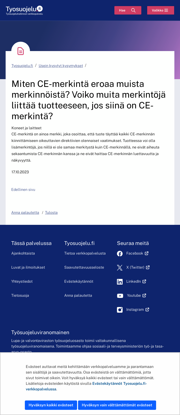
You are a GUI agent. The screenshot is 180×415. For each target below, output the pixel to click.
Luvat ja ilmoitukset (28, 267)
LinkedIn (136, 281)
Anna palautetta (78, 295)
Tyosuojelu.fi (22, 65)
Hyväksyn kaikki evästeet (51, 405)
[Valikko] (160, 10)
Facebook (137, 253)
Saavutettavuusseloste (84, 267)
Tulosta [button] (51, 212)
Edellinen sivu (23, 189)
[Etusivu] (24, 10)
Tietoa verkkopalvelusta (85, 253)
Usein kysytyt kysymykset (61, 65)
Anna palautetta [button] (25, 212)
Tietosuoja (20, 295)
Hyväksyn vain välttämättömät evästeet (117, 405)
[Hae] (127, 10)
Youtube (136, 295)
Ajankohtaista (23, 253)
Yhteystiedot (22, 281)
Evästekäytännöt (78, 281)
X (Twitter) (138, 267)
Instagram (137, 309)
